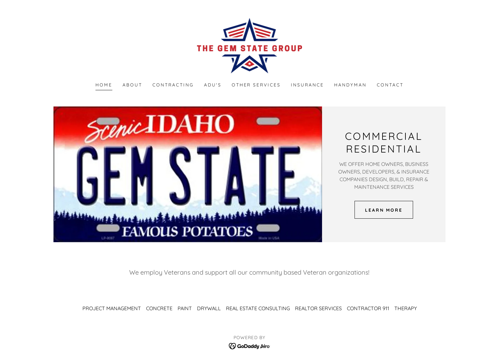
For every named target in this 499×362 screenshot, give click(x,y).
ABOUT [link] (132, 85)
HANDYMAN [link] (350, 85)
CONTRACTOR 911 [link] (368, 308)
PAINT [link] (185, 308)
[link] (249, 45)
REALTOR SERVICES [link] (318, 308)
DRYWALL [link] (209, 308)
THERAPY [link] (405, 308)
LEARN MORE (384, 210)
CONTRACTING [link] (173, 85)
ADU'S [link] (212, 85)
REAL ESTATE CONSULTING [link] (258, 308)
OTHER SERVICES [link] (256, 85)
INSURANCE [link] (307, 85)
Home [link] (103, 85)
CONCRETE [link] (159, 308)
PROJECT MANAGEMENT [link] (111, 308)
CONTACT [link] (390, 85)
